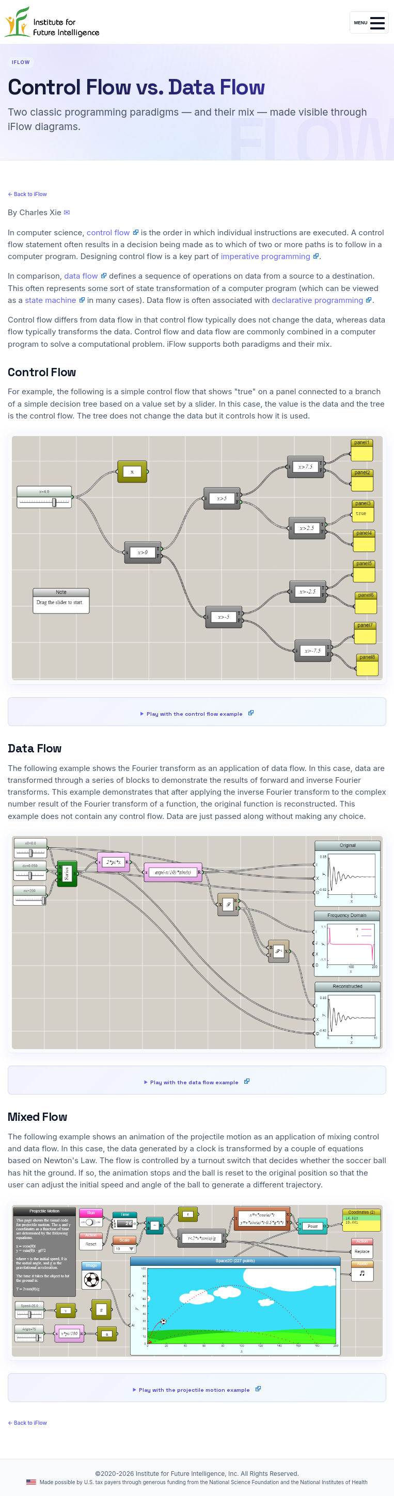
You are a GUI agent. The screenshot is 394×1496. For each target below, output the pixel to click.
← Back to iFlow (27, 194)
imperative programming (265, 256)
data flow (81, 276)
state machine (50, 300)
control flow (108, 232)
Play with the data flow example (194, 1082)
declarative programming (317, 300)
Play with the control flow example (195, 714)
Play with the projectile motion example (194, 1390)
